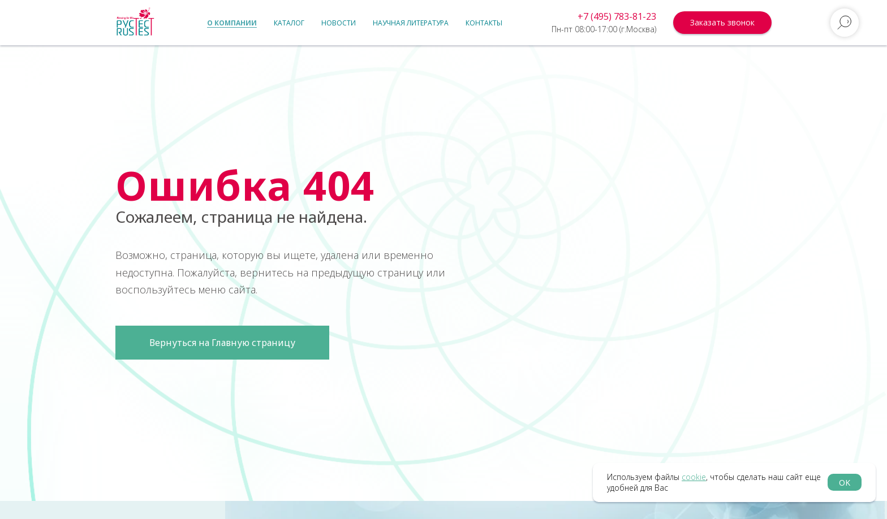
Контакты (484, 23)
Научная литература (411, 23)
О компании (232, 23)
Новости (338, 23)
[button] (722, 22)
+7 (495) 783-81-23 (617, 16)
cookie (694, 477)
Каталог (289, 23)
